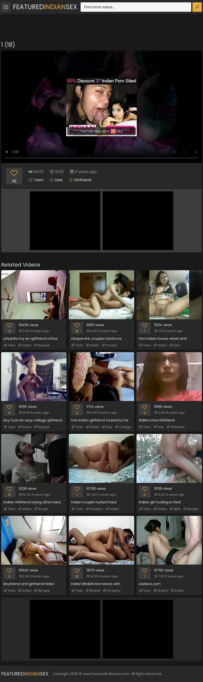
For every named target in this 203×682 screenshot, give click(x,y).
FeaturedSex (45, 7)
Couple (109, 345)
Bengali (42, 345)
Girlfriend (82, 180)
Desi (58, 180)
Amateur (94, 509)
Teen (38, 180)
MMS (174, 509)
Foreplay (111, 590)
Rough (41, 509)
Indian (24, 345)
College (123, 427)
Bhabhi (93, 590)
